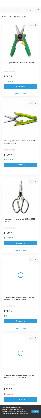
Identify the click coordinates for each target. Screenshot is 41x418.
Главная (4, 10)
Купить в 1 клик (21, 94)
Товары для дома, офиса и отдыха (22, 10)
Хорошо (35, 411)
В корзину (20, 87)
